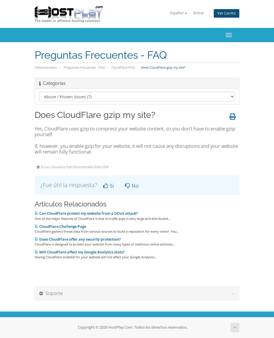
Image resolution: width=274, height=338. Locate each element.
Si (108, 185)
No (132, 185)
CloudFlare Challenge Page (60, 226)
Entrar (199, 13)
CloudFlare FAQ (123, 67)
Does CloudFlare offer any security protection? (78, 239)
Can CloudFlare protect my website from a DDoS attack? (86, 213)
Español (178, 13)
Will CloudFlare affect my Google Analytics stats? (79, 252)
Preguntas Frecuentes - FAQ (84, 67)
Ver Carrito (226, 13)
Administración (46, 67)
